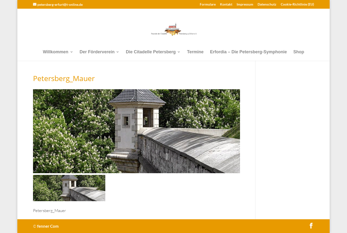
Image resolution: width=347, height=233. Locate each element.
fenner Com (48, 226)
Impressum (245, 4)
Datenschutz (267, 4)
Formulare (208, 4)
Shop (298, 52)
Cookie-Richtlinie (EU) (297, 4)
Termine (195, 52)
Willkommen (55, 52)
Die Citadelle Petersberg (151, 52)
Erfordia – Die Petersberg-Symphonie (248, 52)
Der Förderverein (97, 52)
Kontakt (226, 4)
